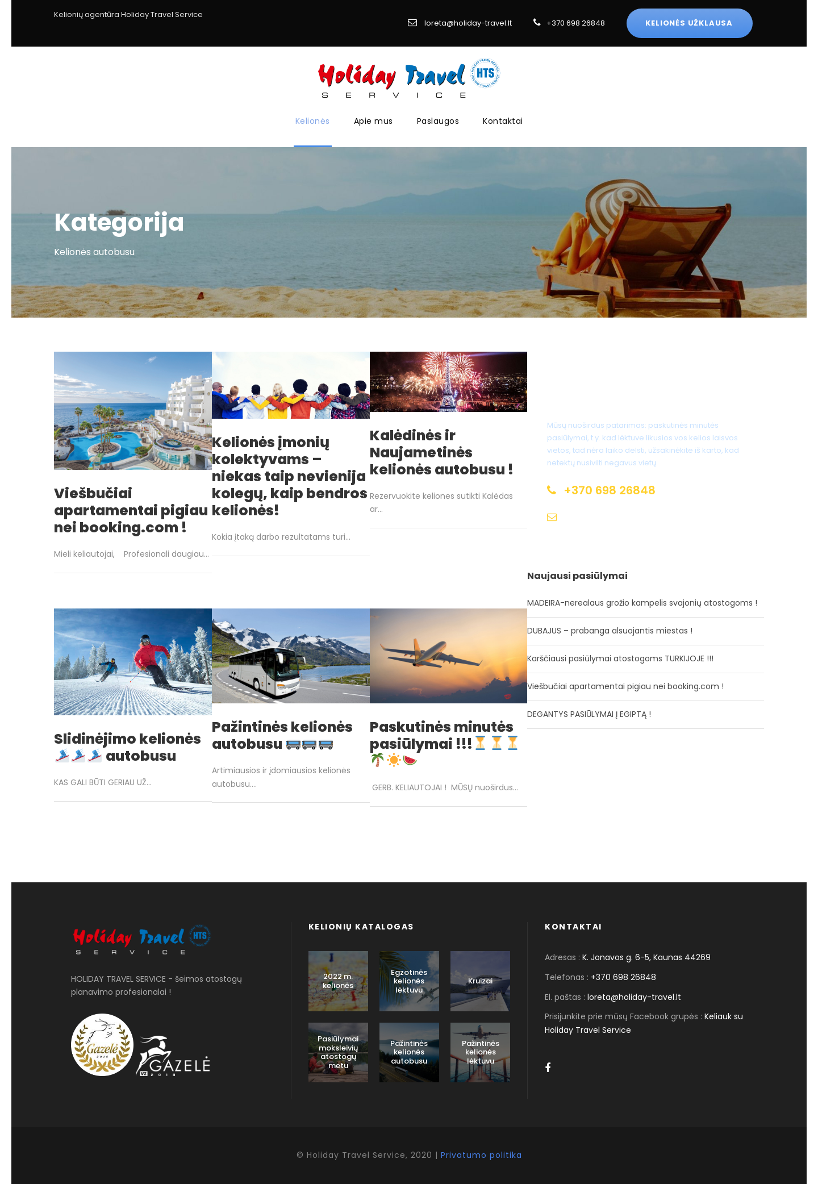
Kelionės (312, 121)
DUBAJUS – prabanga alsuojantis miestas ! (609, 630)
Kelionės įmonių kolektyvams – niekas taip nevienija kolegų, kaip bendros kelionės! (290, 476)
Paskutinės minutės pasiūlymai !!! (445, 742)
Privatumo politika (481, 1155)
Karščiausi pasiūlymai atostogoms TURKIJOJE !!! (620, 658)
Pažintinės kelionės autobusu (282, 735)
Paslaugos (438, 121)
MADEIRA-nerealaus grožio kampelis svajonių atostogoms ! (642, 602)
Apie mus (373, 121)
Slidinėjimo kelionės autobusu (127, 747)
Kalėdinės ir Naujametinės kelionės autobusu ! (442, 453)
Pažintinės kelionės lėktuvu (480, 1052)
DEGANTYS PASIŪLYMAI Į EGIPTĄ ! (589, 714)
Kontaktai (503, 121)
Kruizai (480, 980)
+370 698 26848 (575, 23)
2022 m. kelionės (338, 981)
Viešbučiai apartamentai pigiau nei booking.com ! (131, 510)
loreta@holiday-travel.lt (468, 23)
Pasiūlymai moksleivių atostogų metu (338, 1052)
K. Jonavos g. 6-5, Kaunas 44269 (646, 957)
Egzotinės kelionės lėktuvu (409, 981)
